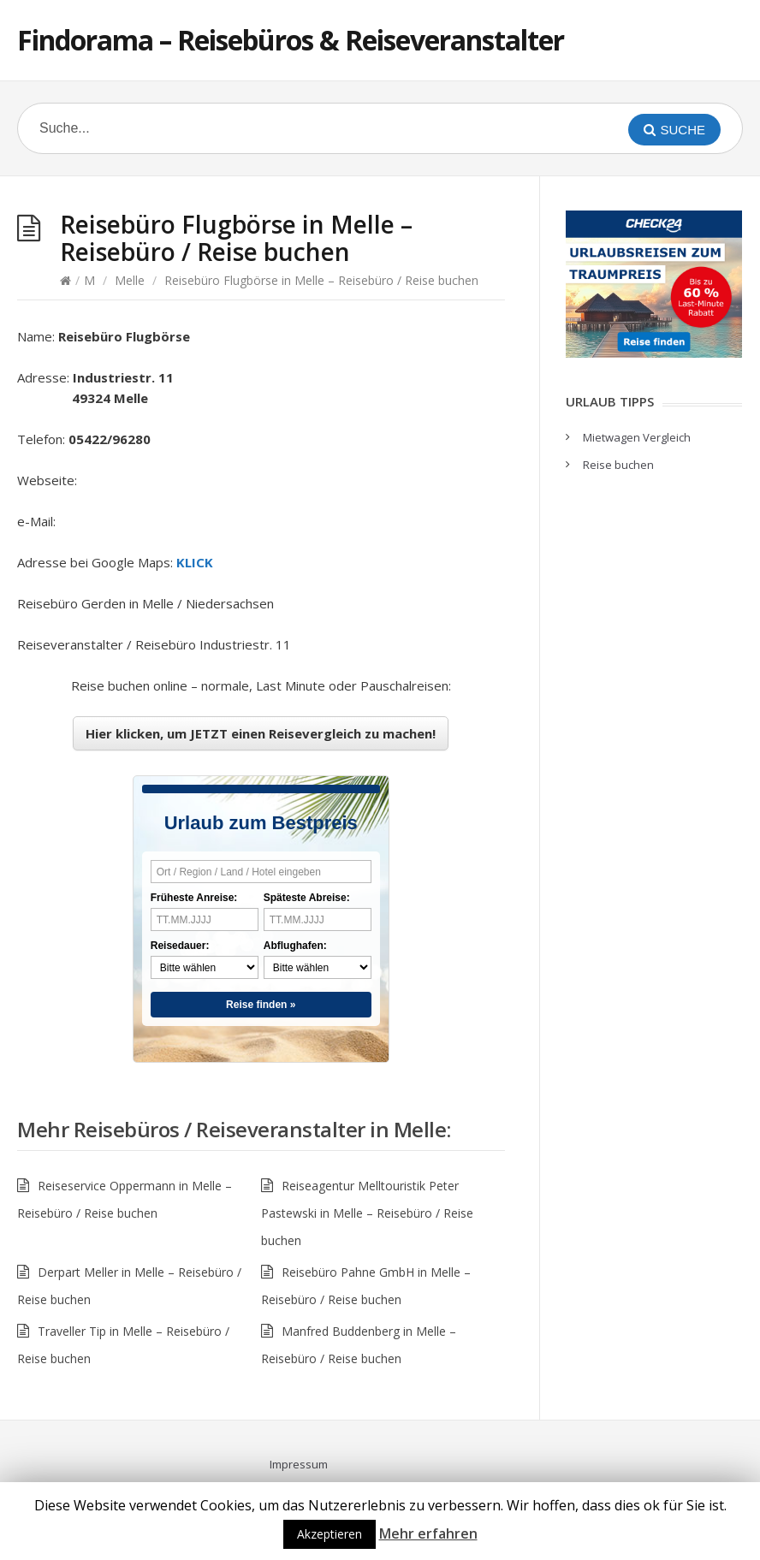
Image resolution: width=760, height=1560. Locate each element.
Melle (130, 280)
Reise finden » (260, 1005)
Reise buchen (618, 464)
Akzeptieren (329, 1534)
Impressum (299, 1464)
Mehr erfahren (428, 1533)
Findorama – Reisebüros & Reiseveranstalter (290, 39)
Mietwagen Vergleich (637, 437)
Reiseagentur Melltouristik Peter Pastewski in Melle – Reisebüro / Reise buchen (367, 1213)
